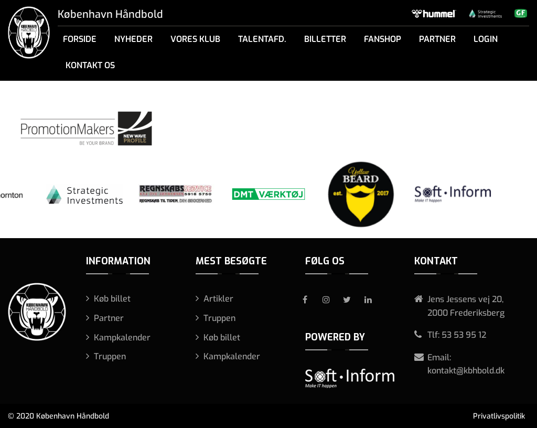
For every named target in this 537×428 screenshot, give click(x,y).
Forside (79, 39)
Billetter (325, 39)
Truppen (110, 356)
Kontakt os (90, 65)
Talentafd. (262, 39)
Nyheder (133, 39)
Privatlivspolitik (499, 416)
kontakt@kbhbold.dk (465, 370)
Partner (437, 39)
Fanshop (382, 39)
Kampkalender (122, 337)
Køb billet (112, 298)
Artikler (218, 298)
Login (486, 39)
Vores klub (195, 39)
